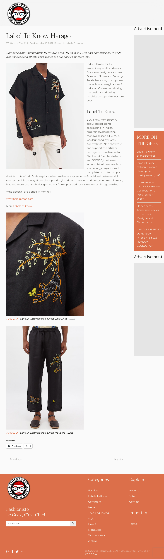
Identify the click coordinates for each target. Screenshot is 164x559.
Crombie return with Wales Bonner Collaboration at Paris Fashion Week (149, 190)
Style (91, 518)
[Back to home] (18, 14)
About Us (135, 490)
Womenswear (97, 535)
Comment (94, 501)
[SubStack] (21, 551)
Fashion (93, 490)
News (91, 507)
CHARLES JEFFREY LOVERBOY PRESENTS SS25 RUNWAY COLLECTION (149, 237)
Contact (134, 501)
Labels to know (22, 206)
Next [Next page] (118, 459)
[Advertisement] (149, 81)
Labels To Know (74, 43)
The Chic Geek (27, 43)
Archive (93, 541)
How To (92, 524)
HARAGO (11, 318)
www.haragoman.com (20, 198)
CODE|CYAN (92, 554)
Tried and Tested (98, 512)
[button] (156, 14)
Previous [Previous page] (15, 459)
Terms (133, 523)
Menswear (94, 529)
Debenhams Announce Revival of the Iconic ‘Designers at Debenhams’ (148, 214)
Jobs (132, 496)
